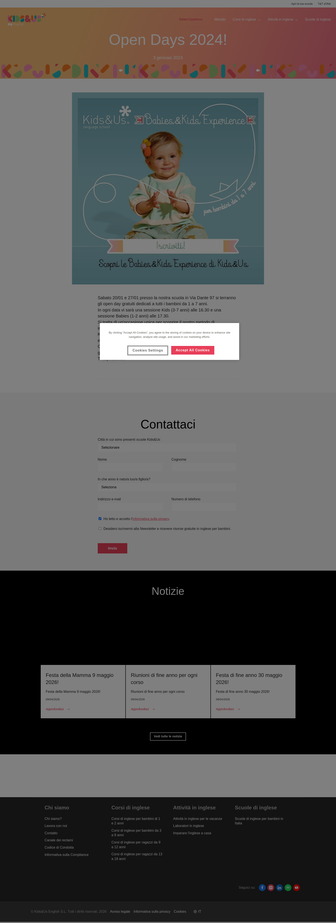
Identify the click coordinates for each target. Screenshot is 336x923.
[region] (169, 341)
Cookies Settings (147, 350)
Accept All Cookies (193, 350)
